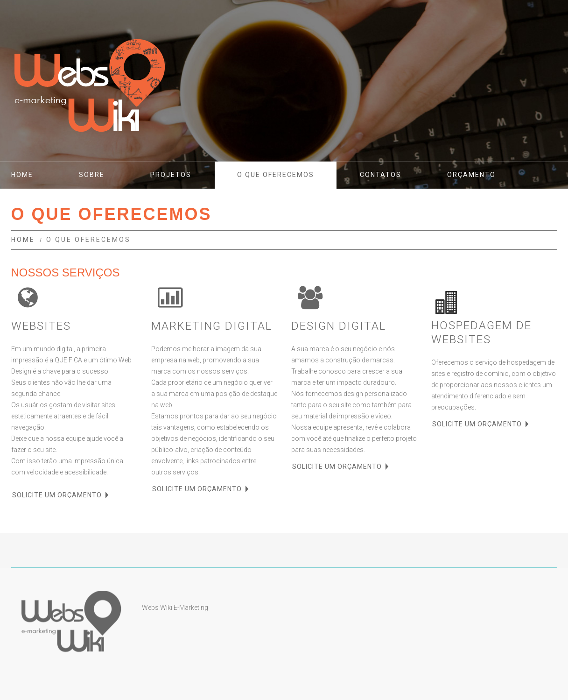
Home (23, 239)
